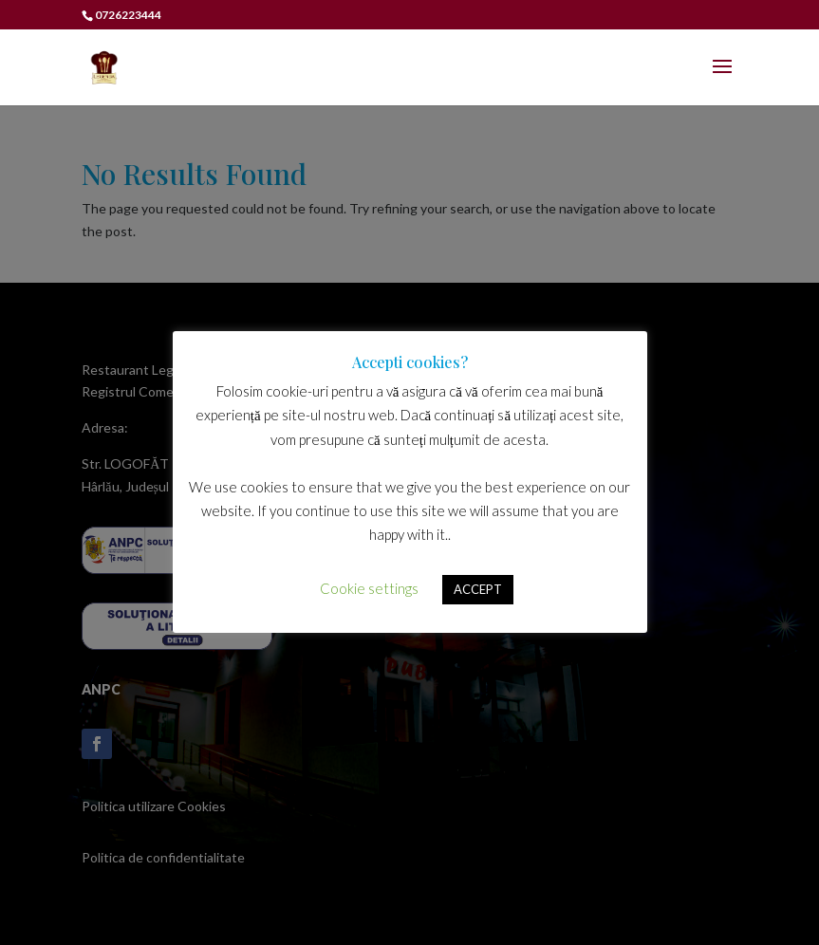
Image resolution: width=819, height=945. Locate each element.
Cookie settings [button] (369, 588)
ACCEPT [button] (478, 589)
